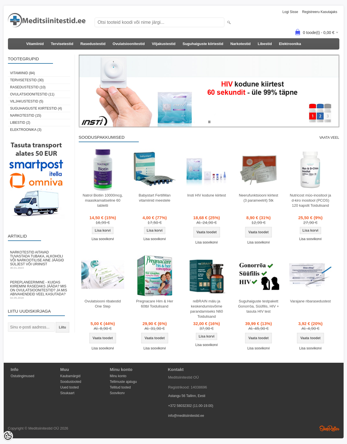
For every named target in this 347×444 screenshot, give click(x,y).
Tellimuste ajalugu (123, 382)
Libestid (265, 44)
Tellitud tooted (120, 387)
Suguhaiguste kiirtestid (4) (36, 108)
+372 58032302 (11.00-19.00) (190, 406)
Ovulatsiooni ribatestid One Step (103, 303)
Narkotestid (240, 44)
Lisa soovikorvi (102, 239)
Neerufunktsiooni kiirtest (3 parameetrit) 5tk (258, 197)
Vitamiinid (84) (22, 73)
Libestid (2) (20, 123)
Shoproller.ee (329, 428)
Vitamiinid (35, 44)
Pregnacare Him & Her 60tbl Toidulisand (154, 303)
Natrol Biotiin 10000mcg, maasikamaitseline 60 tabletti (103, 200)
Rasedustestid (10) (28, 87)
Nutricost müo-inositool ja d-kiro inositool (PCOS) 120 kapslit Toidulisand (310, 200)
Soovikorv (117, 393)
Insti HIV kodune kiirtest (206, 195)
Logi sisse (290, 12)
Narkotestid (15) (25, 116)
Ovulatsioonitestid (129, 44)
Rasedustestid (93, 44)
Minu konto (118, 376)
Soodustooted (70, 382)
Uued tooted (69, 387)
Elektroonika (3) (26, 130)
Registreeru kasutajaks (319, 12)
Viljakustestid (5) (26, 101)
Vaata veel (329, 138)
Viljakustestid (164, 44)
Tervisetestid (62, 44)
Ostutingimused (22, 376)
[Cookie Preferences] (8, 436)
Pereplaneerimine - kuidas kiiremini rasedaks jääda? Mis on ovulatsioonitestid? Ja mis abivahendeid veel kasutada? (39, 289)
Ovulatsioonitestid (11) (32, 94)
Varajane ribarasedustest (310, 301)
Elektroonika (290, 44)
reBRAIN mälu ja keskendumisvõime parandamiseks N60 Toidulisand (206, 309)
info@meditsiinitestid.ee (186, 416)
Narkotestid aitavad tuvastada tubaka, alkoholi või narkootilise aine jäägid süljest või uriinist (39, 259)
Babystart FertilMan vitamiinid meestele (155, 197)
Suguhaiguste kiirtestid (203, 44)
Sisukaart (67, 393)
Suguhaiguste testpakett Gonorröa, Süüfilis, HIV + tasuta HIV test (258, 306)
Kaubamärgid (70, 376)
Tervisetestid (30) (27, 80)
